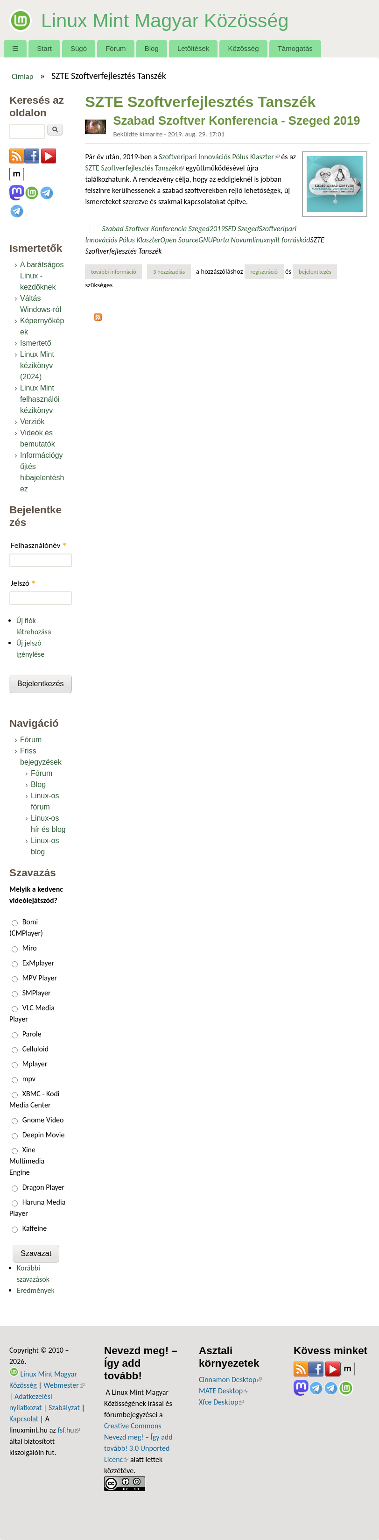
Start (44, 48)
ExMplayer (38, 962)
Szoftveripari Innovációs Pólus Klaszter (219, 156)
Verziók (32, 422)
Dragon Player (43, 1187)
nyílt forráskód (288, 239)
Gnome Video (43, 1119)
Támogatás (295, 48)
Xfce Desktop (221, 1402)
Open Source (180, 239)
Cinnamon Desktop (230, 1379)
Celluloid (35, 1048)
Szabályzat (64, 1407)
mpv (28, 1078)
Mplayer (35, 1063)
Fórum (115, 48)
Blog (152, 48)
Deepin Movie (43, 1134)
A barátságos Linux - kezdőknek (41, 276)
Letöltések (193, 48)
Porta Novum (233, 239)
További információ (116, 271)
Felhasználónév (38, 545)
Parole (32, 1033)
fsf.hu (68, 1430)
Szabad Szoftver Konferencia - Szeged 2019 (236, 120)
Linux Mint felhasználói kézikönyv (40, 399)
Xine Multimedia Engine (26, 1161)
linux (260, 239)
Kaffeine (34, 1228)
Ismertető (35, 343)
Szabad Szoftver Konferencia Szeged (156, 228)
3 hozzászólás (169, 271)
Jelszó (23, 583)
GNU (205, 239)
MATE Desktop (223, 1390)
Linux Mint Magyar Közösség (175, 19)
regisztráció (264, 271)
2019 (217, 228)
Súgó (78, 48)
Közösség (243, 48)
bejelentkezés (315, 271)
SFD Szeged (242, 228)
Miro (29, 948)
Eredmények (36, 1290)
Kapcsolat (23, 1418)
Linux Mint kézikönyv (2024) (37, 365)
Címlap (23, 76)
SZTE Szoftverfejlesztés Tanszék (134, 167)
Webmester (63, 1385)
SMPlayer (36, 992)
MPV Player (39, 977)
